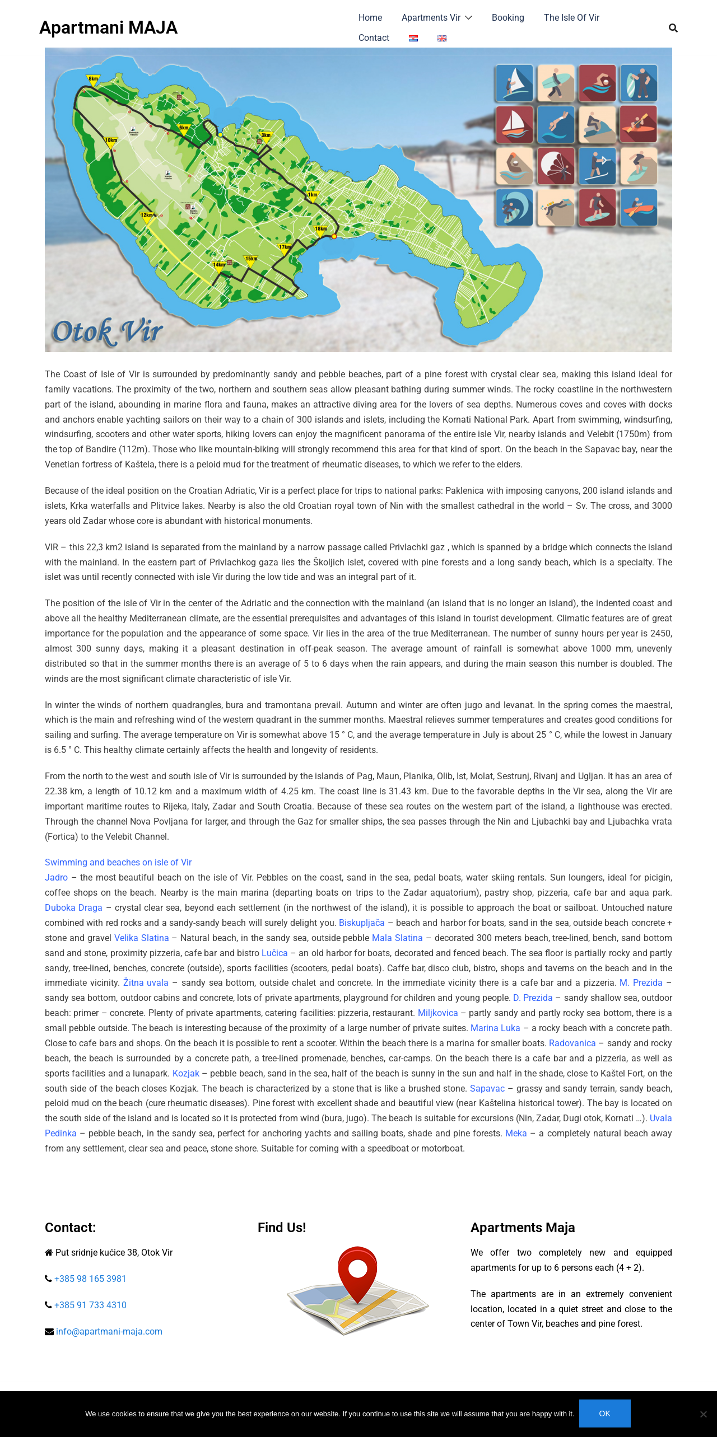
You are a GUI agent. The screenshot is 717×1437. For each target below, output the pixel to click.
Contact (373, 37)
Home (370, 17)
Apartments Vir (431, 17)
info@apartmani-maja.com (109, 1331)
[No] (703, 1414)
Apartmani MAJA (108, 27)
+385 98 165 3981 (90, 1279)
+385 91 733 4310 (89, 1305)
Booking (508, 17)
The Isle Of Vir (571, 17)
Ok (606, 1414)
